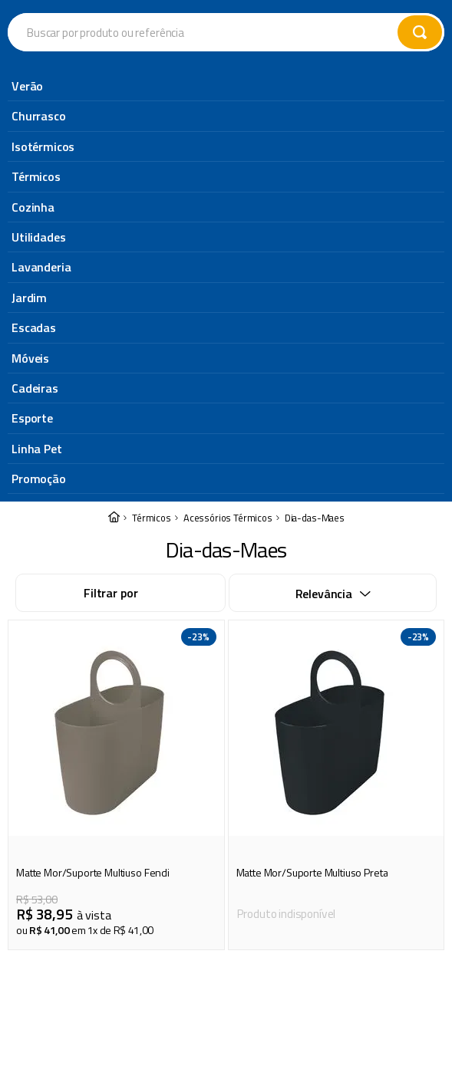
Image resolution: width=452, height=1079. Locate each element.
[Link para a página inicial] (113, 88)
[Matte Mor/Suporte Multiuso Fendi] (116, 354)
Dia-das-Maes (315, 88)
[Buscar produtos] (420, 32)
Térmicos (151, 88)
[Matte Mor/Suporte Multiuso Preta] (336, 354)
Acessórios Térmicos (227, 88)
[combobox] (226, 32)
